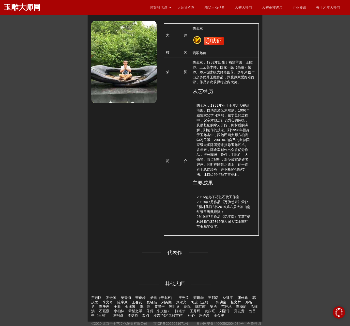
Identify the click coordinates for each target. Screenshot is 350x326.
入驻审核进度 (272, 7)
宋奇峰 (140, 298)
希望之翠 (135, 311)
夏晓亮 (152, 302)
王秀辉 (195, 311)
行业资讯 (299, 7)
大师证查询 (186, 7)
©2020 (96, 324)
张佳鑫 (243, 298)
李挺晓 (133, 315)
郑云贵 (239, 311)
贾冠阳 (96, 298)
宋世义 (174, 307)
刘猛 (187, 307)
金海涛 (130, 307)
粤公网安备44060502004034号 (220, 324)
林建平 (228, 298)
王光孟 (184, 298)
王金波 (219, 315)
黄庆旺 (210, 311)
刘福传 (224, 311)
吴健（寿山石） (162, 298)
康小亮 (145, 307)
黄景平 (159, 307)
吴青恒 (126, 298)
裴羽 (145, 315)
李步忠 (104, 307)
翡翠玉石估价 (214, 7)
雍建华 (198, 298)
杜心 (191, 315)
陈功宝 (221, 302)
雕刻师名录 (161, 7)
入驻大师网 (243, 7)
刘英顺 (166, 302)
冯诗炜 (204, 315)
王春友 (137, 302)
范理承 (226, 307)
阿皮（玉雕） (201, 302)
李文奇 (108, 302)
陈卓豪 (122, 302)
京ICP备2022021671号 (170, 324)
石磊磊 (104, 311)
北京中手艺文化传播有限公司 (125, 324)
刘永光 (181, 302)
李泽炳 (241, 307)
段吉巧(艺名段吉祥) (168, 315)
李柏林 (119, 311)
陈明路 (118, 315)
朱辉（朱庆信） (159, 311)
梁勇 (213, 307)
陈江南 (200, 307)
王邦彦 (213, 298)
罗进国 (111, 298)
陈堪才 (180, 311)
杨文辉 (236, 302)
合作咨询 (254, 324)
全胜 (117, 307)
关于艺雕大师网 (328, 7)
